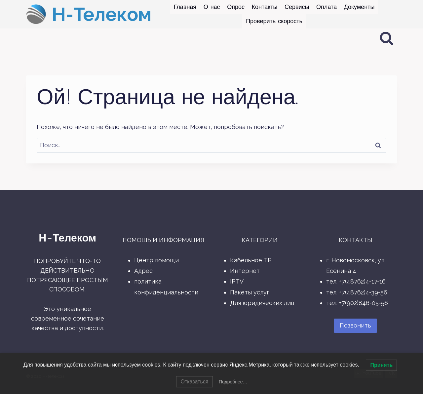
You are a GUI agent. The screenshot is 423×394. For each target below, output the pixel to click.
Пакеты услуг (249, 292)
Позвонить (355, 325)
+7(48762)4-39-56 (363, 292)
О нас (212, 7)
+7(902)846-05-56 (363, 302)
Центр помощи (156, 260)
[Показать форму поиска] (386, 38)
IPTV (237, 281)
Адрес (143, 270)
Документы (359, 7)
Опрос (236, 7)
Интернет (245, 270)
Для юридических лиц (262, 302)
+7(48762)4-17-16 (362, 281)
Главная (185, 7)
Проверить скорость (274, 21)
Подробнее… (233, 381)
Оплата (326, 7)
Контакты (265, 7)
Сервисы (297, 7)
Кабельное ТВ (251, 260)
